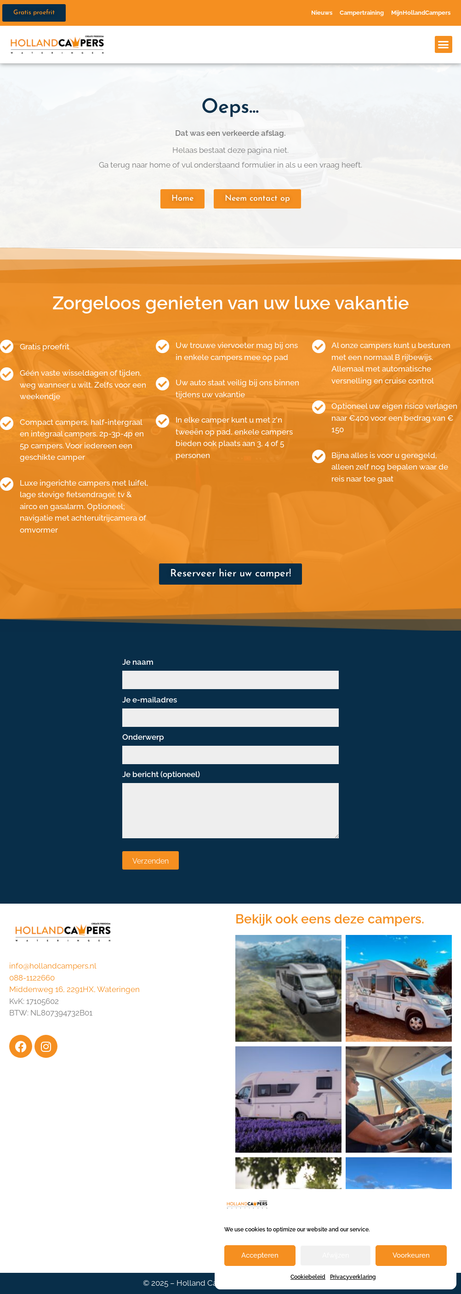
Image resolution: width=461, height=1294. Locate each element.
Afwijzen (335, 1255)
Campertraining (362, 12)
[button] (443, 44)
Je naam (230, 671)
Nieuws (321, 12)
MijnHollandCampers (420, 12)
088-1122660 (32, 977)
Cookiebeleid (307, 1277)
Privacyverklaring (353, 1277)
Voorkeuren (411, 1255)
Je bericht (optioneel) (230, 805)
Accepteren (260, 1255)
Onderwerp (230, 746)
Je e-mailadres (230, 709)
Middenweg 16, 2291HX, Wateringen (74, 989)
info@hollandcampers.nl (53, 965)
